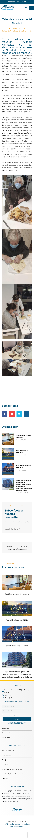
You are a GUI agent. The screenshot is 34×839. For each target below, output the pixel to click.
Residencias (27, 31)
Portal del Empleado (8, 750)
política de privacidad (19, 715)
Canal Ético (5, 778)
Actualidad (5, 764)
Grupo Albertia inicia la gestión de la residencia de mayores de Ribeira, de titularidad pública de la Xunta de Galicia (24, 485)
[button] (26, 8)
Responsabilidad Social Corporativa (12, 769)
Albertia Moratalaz (10, 31)
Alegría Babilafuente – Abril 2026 (17, 646)
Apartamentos (6, 737)
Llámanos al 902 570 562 (17, 1)
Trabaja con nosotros (8, 760)
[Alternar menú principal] (31, 8)
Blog (20, 31)
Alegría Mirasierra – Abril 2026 (22, 451)
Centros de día (6, 733)
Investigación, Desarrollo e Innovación (13, 774)
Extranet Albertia (7, 755)
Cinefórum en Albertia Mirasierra (17, 594)
